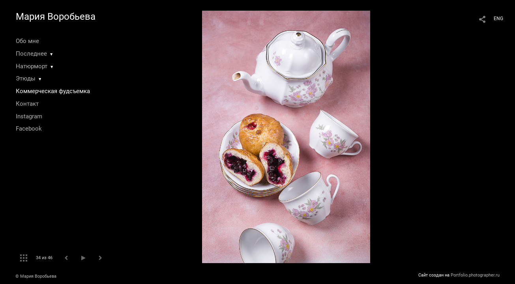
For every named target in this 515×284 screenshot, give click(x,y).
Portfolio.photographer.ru (475, 275)
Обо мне (27, 41)
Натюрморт (31, 66)
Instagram (29, 116)
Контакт (27, 103)
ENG (498, 18)
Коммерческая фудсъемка (53, 91)
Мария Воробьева (56, 16)
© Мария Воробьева (35, 276)
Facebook (29, 128)
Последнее (31, 53)
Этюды (26, 78)
